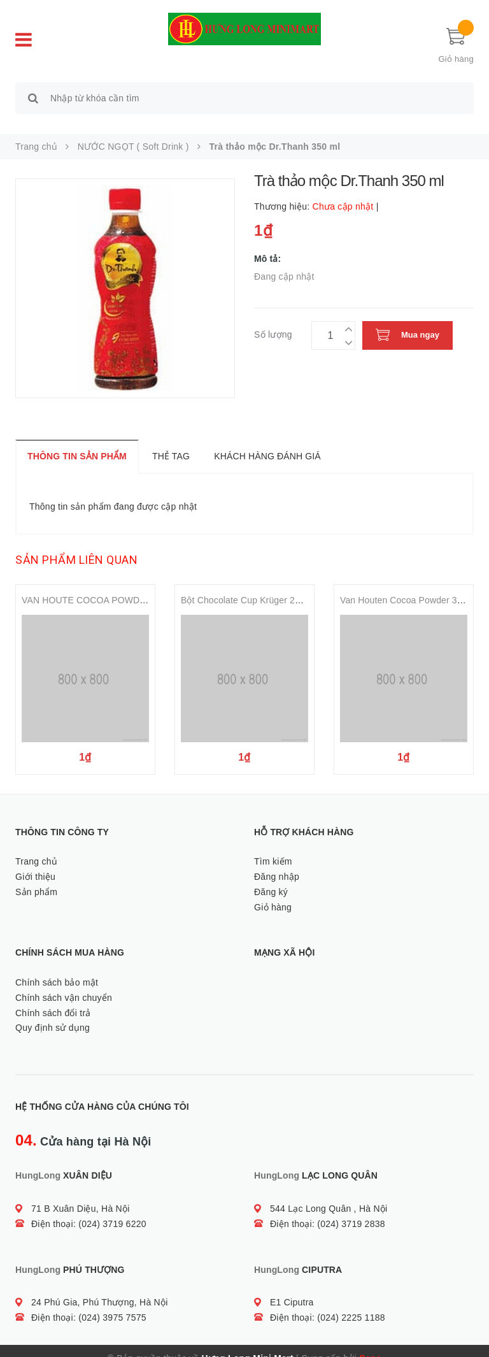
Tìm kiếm (273, 847)
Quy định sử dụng (52, 1014)
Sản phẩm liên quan (76, 545)
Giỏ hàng (273, 892)
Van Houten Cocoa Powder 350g (406, 586)
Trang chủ (36, 847)
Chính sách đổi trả (53, 998)
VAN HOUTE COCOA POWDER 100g (98, 586)
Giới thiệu (35, 862)
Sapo (370, 1344)
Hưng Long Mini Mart (248, 1344)
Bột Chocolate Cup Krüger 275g (245, 586)
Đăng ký (271, 877)
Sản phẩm (36, 877)
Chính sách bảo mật (56, 968)
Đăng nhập (276, 862)
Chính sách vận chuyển (63, 983)
